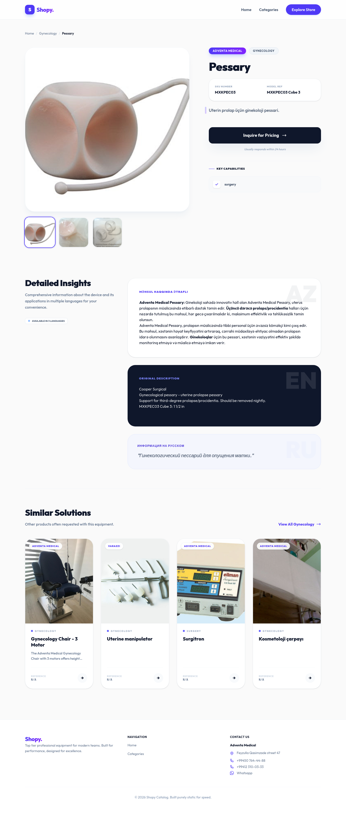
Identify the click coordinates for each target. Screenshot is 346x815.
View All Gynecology (299, 524)
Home (246, 9)
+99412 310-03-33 (247, 767)
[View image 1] (40, 232)
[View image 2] (73, 232)
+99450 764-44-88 (247, 760)
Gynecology (48, 33)
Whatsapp (241, 773)
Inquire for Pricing (265, 135)
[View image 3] (107, 232)
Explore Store (303, 9)
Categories (268, 9)
